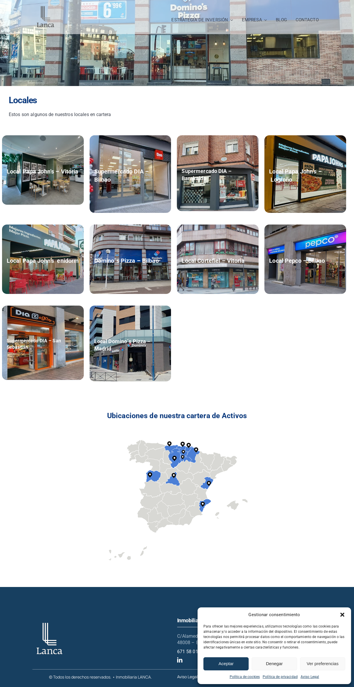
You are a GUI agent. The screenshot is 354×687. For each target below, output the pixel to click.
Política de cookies (245, 677)
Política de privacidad (280, 677)
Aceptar (226, 663)
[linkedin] (179, 660)
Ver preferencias (323, 663)
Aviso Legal (310, 677)
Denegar (274, 663)
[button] (342, 615)
